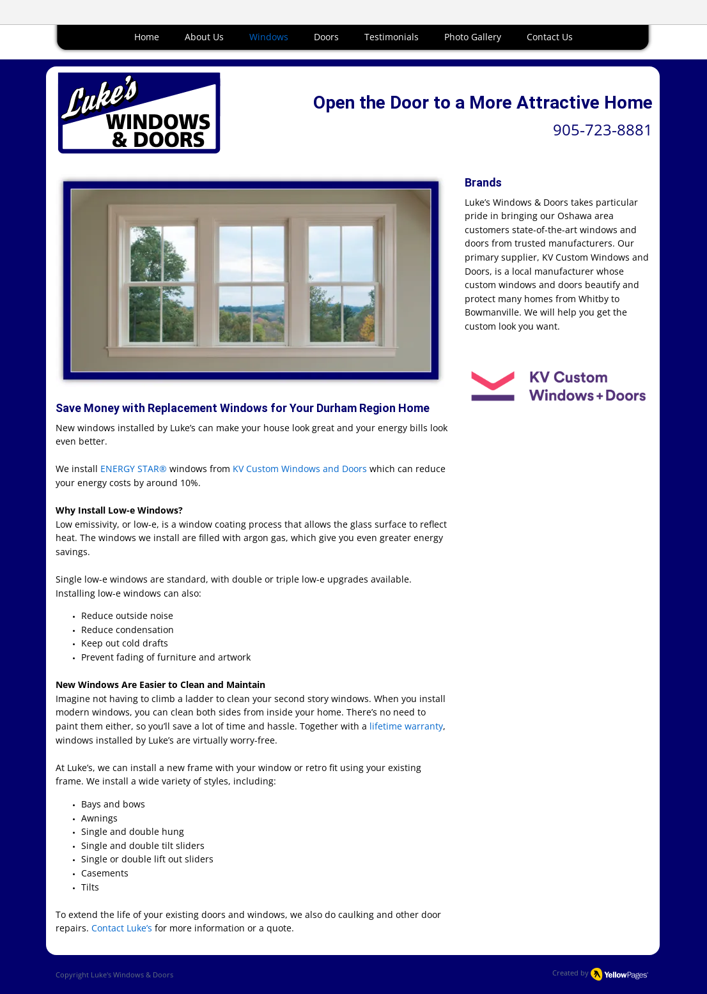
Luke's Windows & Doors (132, 974)
